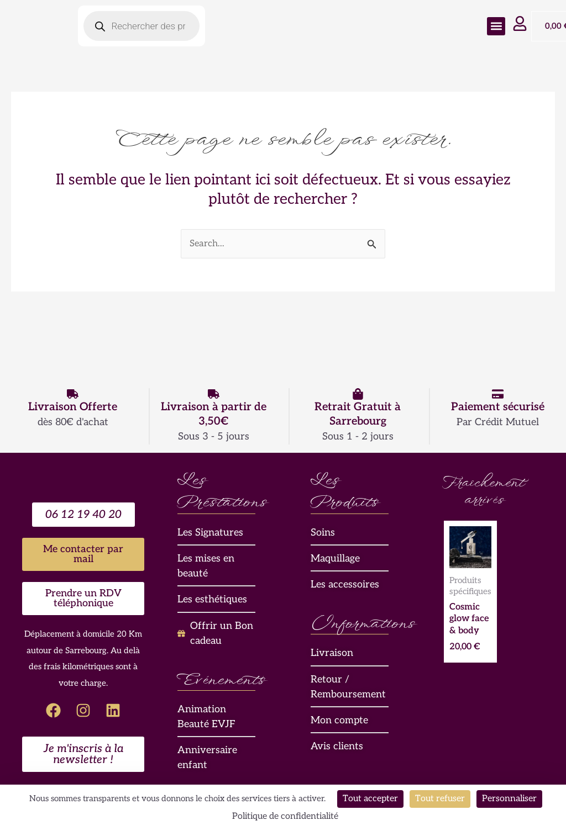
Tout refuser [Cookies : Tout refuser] (440, 798)
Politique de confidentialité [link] (285, 816)
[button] (496, 26)
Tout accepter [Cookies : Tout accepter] (370, 798)
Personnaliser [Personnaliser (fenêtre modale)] (509, 798)
